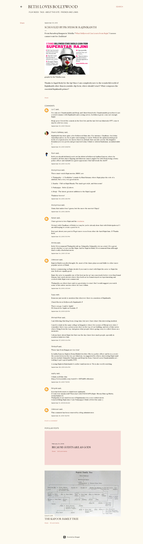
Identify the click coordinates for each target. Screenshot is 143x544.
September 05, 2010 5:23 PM (60, 311)
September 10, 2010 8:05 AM (60, 403)
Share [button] (22, 23)
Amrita (54, 243)
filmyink (54, 388)
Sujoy (53, 295)
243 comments (62, 451)
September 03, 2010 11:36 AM (60, 126)
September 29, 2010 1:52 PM (60, 416)
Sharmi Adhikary (57, 132)
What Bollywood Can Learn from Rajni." (92, 33)
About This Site (52, 12)
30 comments (54, 523)
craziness (80, 221)
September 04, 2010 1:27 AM (60, 253)
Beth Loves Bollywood (53, 6)
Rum (53, 153)
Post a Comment (51, 421)
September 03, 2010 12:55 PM (60, 147)
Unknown (55, 260)
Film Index (33, 12)
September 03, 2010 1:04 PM (60, 164)
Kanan (53, 218)
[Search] (119, 6)
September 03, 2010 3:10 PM (60, 236)
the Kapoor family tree (61, 519)
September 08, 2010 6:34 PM (60, 367)
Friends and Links (68, 12)
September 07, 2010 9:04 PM (60, 340)
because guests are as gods (71, 447)
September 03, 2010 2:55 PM (60, 211)
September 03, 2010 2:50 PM (60, 199)
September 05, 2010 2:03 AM (60, 288)
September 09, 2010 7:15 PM (60, 382)
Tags (41, 12)
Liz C (53, 109)
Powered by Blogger (71, 537)
